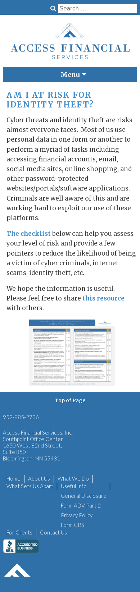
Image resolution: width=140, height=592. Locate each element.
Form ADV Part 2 (81, 505)
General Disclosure (84, 495)
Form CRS (72, 525)
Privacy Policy (76, 515)
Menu (70, 74)
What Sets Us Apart (29, 486)
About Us (39, 478)
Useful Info (74, 486)
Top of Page (70, 400)
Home (13, 478)
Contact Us (53, 532)
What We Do (73, 478)
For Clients (19, 532)
